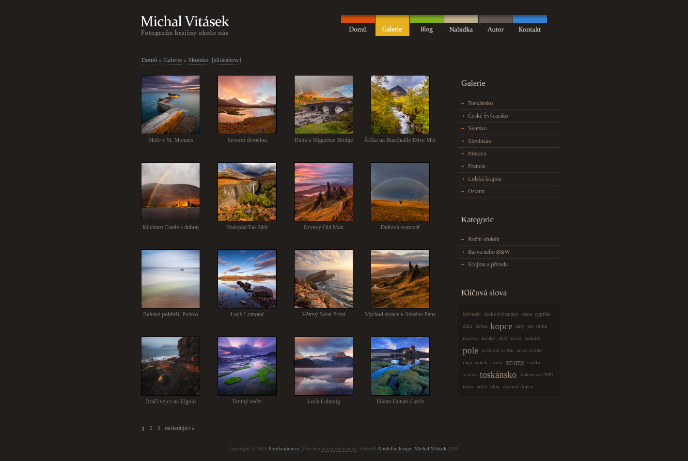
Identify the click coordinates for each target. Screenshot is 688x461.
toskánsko (498, 374)
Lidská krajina (484, 178)
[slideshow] (226, 59)
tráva (468, 386)
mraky (488, 338)
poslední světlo (498, 350)
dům (467, 326)
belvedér (472, 314)
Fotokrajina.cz (283, 448)
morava (471, 338)
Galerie (172, 59)
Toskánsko (480, 103)
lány (520, 326)
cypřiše (542, 314)
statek (481, 362)
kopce (501, 326)
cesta (526, 314)
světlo (533, 362)
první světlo (529, 350)
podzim (532, 338)
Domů (149, 59)
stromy (514, 362)
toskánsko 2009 (536, 374)
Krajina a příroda (488, 264)
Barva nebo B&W (489, 251)
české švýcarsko (501, 314)
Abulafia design (394, 448)
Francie (476, 166)
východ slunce (517, 386)
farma (481, 326)
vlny (495, 386)
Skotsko (198, 59)
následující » (180, 428)
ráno (467, 362)
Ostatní (476, 191)
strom (496, 362)
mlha (541, 326)
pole (471, 350)
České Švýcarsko (488, 115)
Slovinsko (479, 141)
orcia (516, 338)
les (530, 326)
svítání (470, 374)
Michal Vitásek (430, 448)
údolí (481, 386)
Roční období (484, 239)
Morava (477, 153)
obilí (503, 338)
